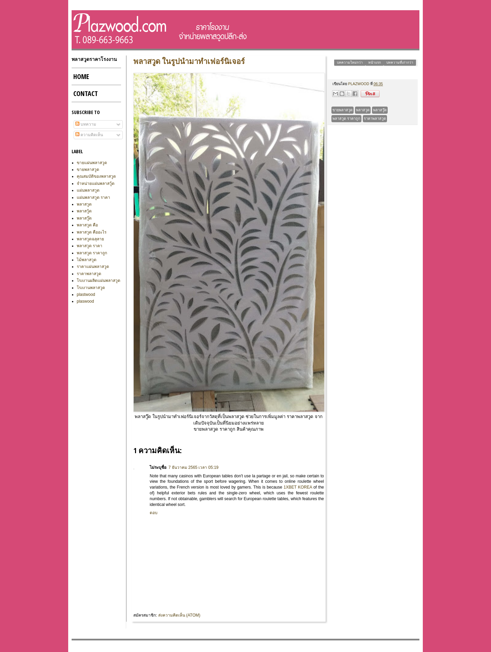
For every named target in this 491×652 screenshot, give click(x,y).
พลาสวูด (363, 110)
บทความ (85, 124)
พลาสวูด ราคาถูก (346, 118)
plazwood (359, 84)
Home (81, 76)
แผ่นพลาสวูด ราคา (93, 197)
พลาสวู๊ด (380, 110)
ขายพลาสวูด (342, 110)
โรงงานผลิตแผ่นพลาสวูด (98, 280)
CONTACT (85, 93)
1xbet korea (298, 487)
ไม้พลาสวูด (86, 259)
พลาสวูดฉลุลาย (90, 239)
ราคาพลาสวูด (375, 118)
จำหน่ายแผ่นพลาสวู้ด (96, 183)
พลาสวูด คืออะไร (91, 232)
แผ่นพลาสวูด (88, 190)
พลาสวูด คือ (87, 225)
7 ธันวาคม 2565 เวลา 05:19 (193, 467)
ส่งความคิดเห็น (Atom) (179, 615)
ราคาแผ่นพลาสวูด (93, 266)
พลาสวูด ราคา (89, 245)
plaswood (85, 301)
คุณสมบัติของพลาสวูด (96, 176)
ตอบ (154, 512)
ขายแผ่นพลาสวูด (92, 162)
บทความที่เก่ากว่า (399, 62)
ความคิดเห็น (89, 134)
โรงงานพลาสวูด (91, 287)
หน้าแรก (374, 62)
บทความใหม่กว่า (350, 62)
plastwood (86, 294)
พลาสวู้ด (84, 211)
